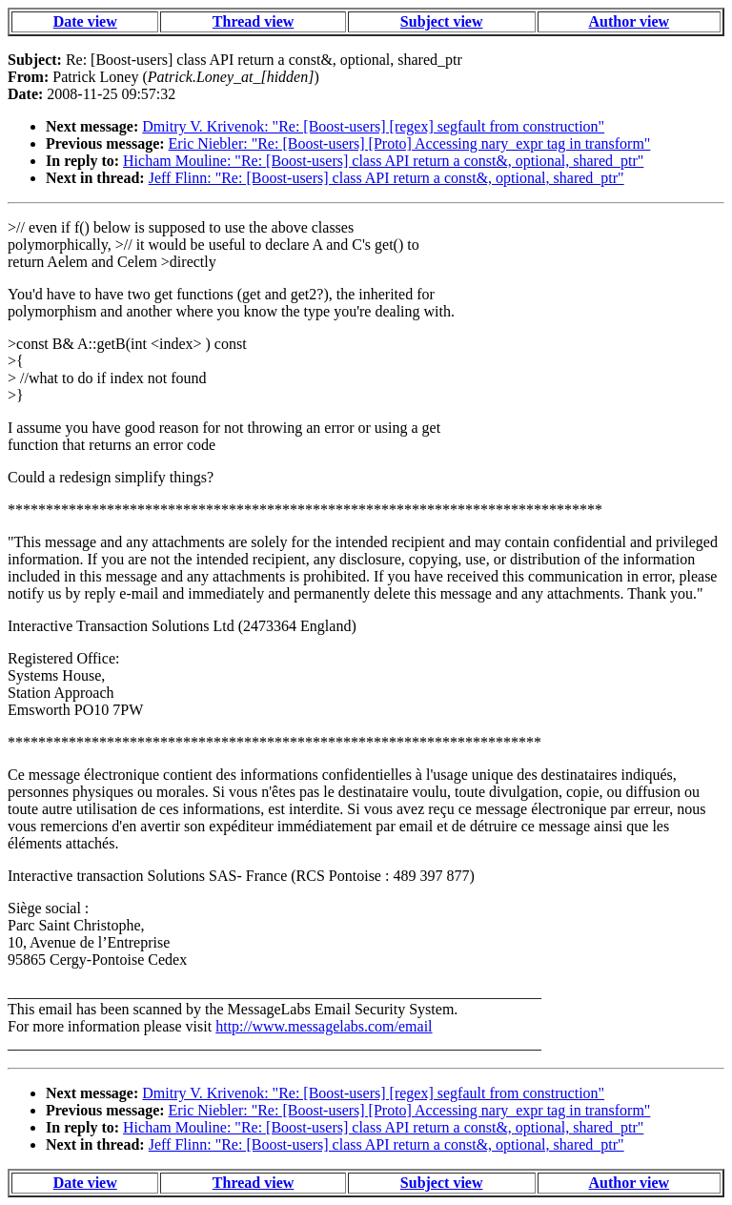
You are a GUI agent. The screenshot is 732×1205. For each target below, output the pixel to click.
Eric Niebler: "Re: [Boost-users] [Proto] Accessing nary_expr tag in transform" (410, 143)
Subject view (441, 21)
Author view (629, 21)
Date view (85, 21)
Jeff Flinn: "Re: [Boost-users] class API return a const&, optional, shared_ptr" (386, 178)
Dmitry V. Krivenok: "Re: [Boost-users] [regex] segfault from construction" (373, 126)
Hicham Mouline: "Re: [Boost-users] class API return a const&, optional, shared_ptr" (383, 161)
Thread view (253, 21)
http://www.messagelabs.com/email (323, 1026)
